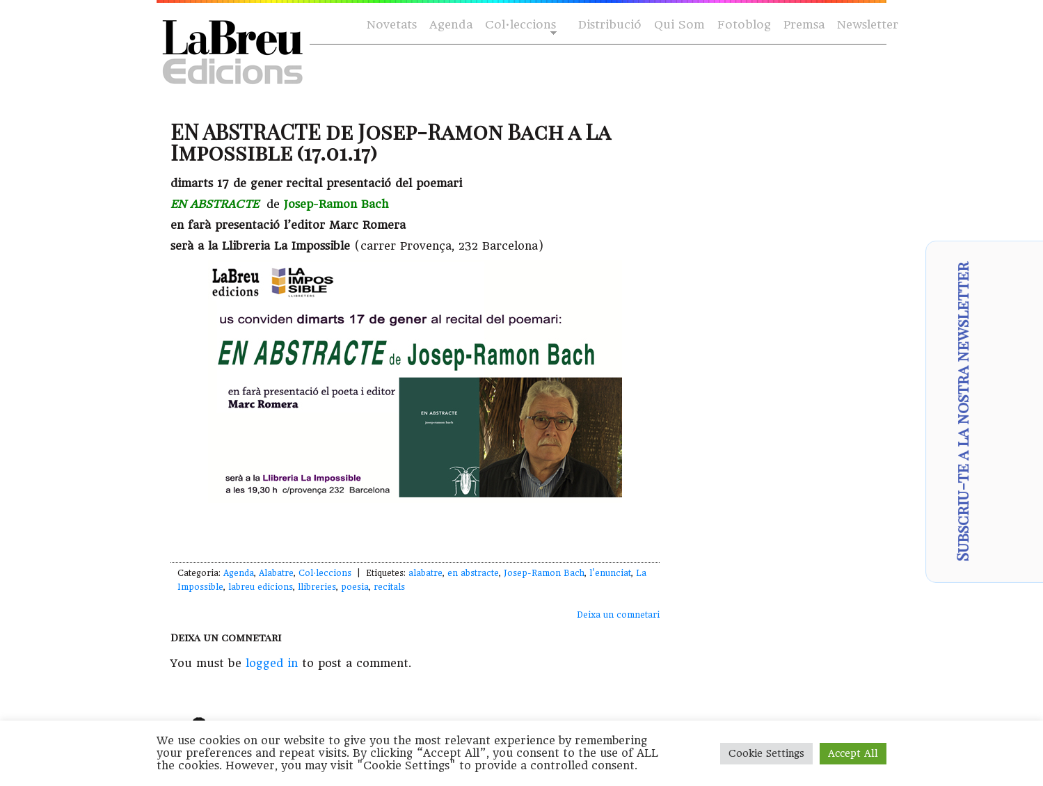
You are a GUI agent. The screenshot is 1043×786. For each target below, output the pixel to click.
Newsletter (867, 24)
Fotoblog (744, 24)
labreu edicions (260, 587)
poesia (355, 587)
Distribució (610, 24)
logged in (272, 663)
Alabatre (276, 573)
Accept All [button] (853, 753)
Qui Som (679, 24)
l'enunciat (610, 573)
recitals (389, 587)
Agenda (450, 24)
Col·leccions (519, 25)
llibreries (317, 587)
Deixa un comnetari (618, 615)
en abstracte (473, 573)
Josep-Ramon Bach (544, 573)
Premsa (804, 24)
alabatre (425, 573)
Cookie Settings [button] (766, 753)
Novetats (392, 24)
